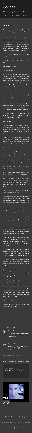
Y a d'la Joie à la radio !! (19, 15)
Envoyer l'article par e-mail (15, 321)
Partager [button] (5, 321)
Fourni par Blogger (16, 417)
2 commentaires (15, 373)
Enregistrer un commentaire (11, 355)
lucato (27, 422)
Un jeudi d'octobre (14, 370)
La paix (6, 403)
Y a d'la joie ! (11, 7)
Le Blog (6, 15)
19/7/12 (9, 339)
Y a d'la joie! (11, 344)
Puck (9, 331)
